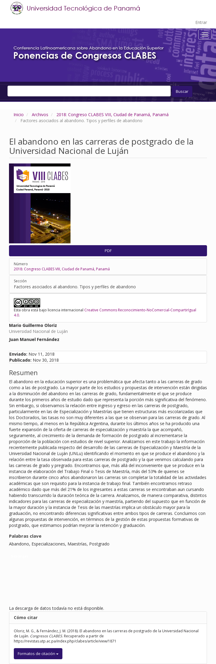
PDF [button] (108, 250)
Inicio (19, 114)
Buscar (182, 91)
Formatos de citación (38, 653)
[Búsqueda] (89, 91)
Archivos (40, 114)
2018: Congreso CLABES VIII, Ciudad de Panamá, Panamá (112, 114)
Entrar (201, 22)
